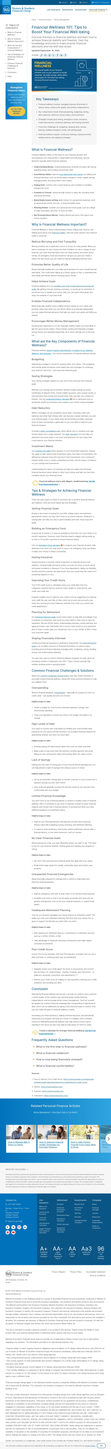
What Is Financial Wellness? (14, 33)
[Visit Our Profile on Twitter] (13, 1227)
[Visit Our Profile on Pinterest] (8, 1232)
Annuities (60, 1204)
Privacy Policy (76, 1272)
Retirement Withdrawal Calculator (61, 1230)
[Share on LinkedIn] (61, 55)
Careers (95, 1213)
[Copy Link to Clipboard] (41, 55)
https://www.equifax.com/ (51, 1087)
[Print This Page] (49, 55)
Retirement (62, 1200)
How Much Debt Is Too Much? (65, 1112)
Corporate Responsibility (97, 1221)
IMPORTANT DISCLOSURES (16, 1169)
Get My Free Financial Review (16, 111)
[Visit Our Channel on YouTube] (13, 1232)
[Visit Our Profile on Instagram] (19, 1227)
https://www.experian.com (53, 1091)
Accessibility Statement (95, 1272)
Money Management (62, 20)
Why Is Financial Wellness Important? (15, 40)
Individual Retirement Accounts (61, 1210)
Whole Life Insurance (43, 1208)
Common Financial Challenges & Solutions (14, 65)
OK (101, 1446)
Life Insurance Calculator (44, 1224)
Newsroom (96, 1217)
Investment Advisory (79, 1209)
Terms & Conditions (97, 1275)
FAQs (9, 76)
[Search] (106, 9)
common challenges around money (54, 676)
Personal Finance (45, 20)
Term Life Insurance (42, 1219)
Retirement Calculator (61, 1220)
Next (108, 1138)
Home (34, 20)
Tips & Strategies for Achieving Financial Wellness (15, 56)
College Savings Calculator (81, 1221)
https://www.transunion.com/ (56, 1095)
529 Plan (78, 1213)
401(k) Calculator (63, 1224)
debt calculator (72, 434)
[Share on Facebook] (57, 55)
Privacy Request (58, 1272)
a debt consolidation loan (49, 431)
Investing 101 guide (43, 451)
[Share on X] (53, 55)
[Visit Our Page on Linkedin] (25, 1227)
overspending (59, 693)
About (94, 1204)
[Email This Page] (45, 55)
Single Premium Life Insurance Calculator (44, 1231)
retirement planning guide (45, 617)
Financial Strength (95, 1209)
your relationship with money (71, 174)
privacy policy (90, 1446)
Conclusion (11, 72)
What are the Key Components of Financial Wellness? (15, 47)
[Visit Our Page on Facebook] (8, 1227)
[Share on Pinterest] (65, 55)
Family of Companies (96, 1227)
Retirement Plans (63, 1215)
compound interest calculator (58, 399)
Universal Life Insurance (44, 1213)
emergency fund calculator (50, 545)
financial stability (59, 233)
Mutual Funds (79, 1204)
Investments (80, 1200)
